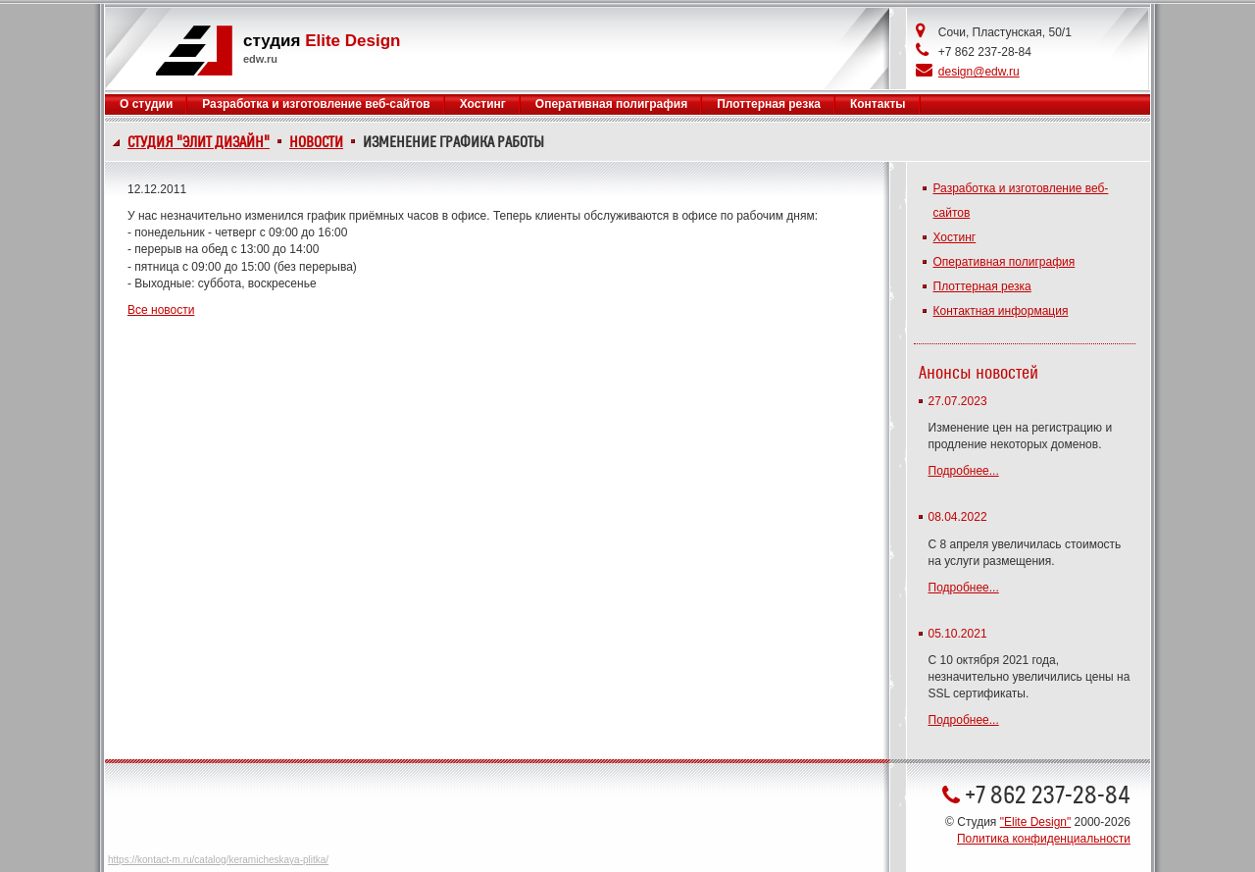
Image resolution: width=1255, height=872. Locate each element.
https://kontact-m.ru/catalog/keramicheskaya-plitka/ (218, 859)
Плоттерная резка (769, 104)
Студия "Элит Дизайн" (198, 142)
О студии (146, 104)
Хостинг (483, 104)
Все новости (160, 310)
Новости (316, 142)
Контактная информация (1001, 311)
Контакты (878, 104)
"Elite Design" (1036, 822)
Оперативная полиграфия (611, 104)
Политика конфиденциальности (1043, 839)
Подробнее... (964, 471)
